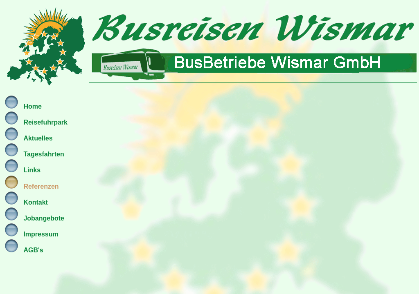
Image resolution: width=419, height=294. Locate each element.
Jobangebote (43, 218)
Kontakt (35, 202)
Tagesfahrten (43, 154)
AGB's (33, 250)
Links (32, 170)
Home (32, 106)
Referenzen (41, 186)
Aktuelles (37, 138)
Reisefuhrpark (45, 122)
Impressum (40, 234)
